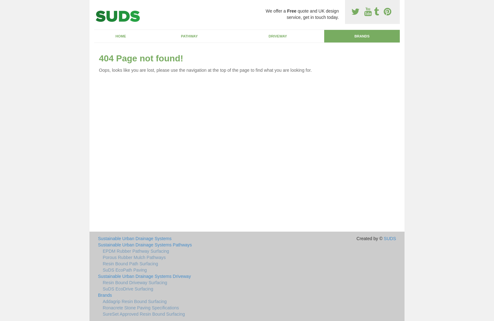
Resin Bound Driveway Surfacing (135, 282)
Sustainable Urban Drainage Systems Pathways (145, 244)
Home (120, 36)
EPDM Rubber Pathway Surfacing (136, 251)
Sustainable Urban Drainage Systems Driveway (144, 276)
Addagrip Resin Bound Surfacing (135, 301)
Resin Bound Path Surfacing (130, 263)
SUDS (390, 238)
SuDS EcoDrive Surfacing (128, 288)
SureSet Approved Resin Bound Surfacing (144, 314)
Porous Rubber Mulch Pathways (134, 257)
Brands (362, 36)
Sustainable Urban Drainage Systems (134, 238)
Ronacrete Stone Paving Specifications (141, 307)
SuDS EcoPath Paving (125, 270)
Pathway (189, 36)
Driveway (277, 36)
